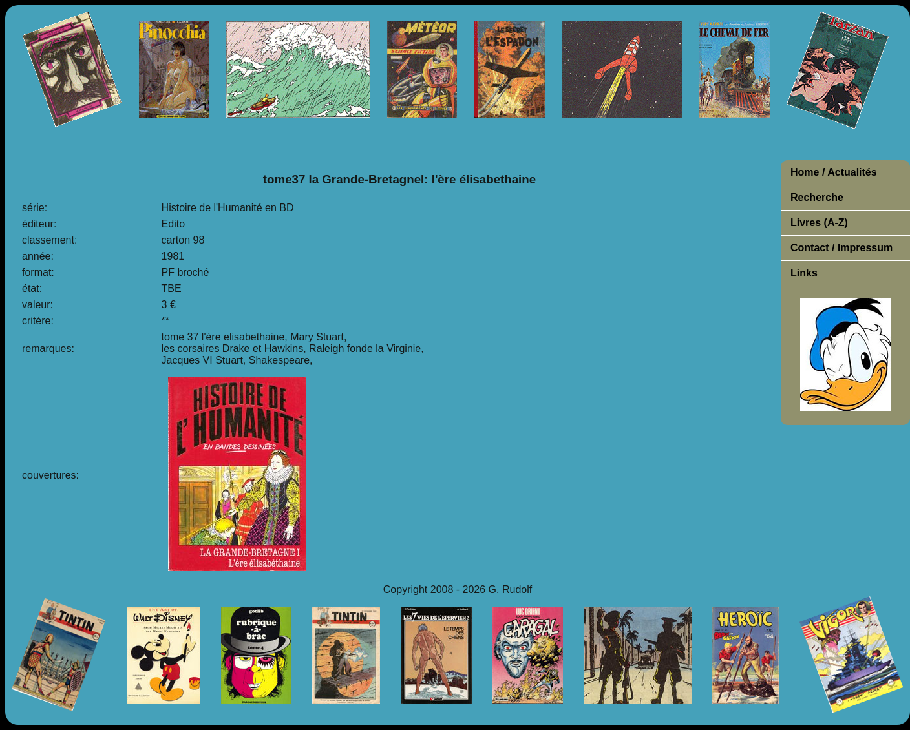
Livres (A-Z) (819, 222)
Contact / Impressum (841, 247)
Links (804, 272)
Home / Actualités (833, 172)
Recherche (816, 197)
